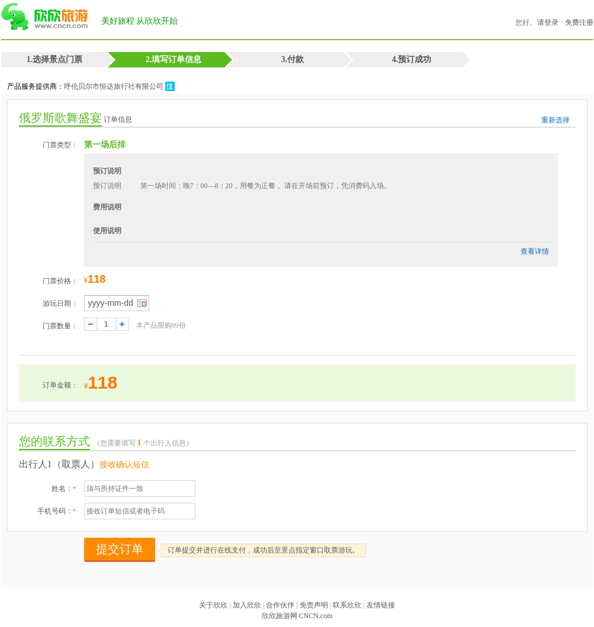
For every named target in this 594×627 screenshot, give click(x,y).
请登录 (547, 22)
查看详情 (535, 251)
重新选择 (555, 120)
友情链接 (381, 605)
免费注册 (579, 22)
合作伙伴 (280, 605)
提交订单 (119, 548)
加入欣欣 (247, 605)
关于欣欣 (213, 605)
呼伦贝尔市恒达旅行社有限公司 (119, 86)
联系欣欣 (347, 605)
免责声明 (314, 605)
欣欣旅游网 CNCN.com (297, 616)
